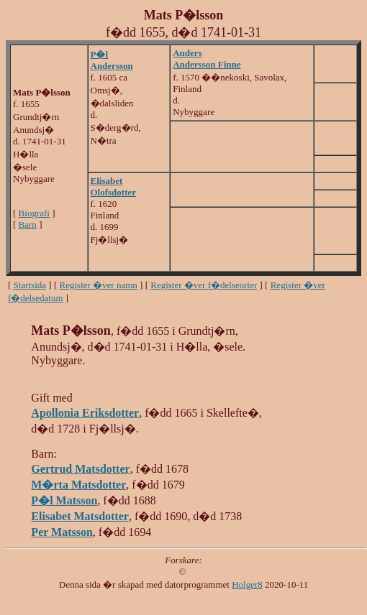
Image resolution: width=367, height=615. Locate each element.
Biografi (34, 213)
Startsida (30, 284)
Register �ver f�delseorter (203, 284)
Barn (28, 224)
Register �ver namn (98, 284)
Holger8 (247, 584)
